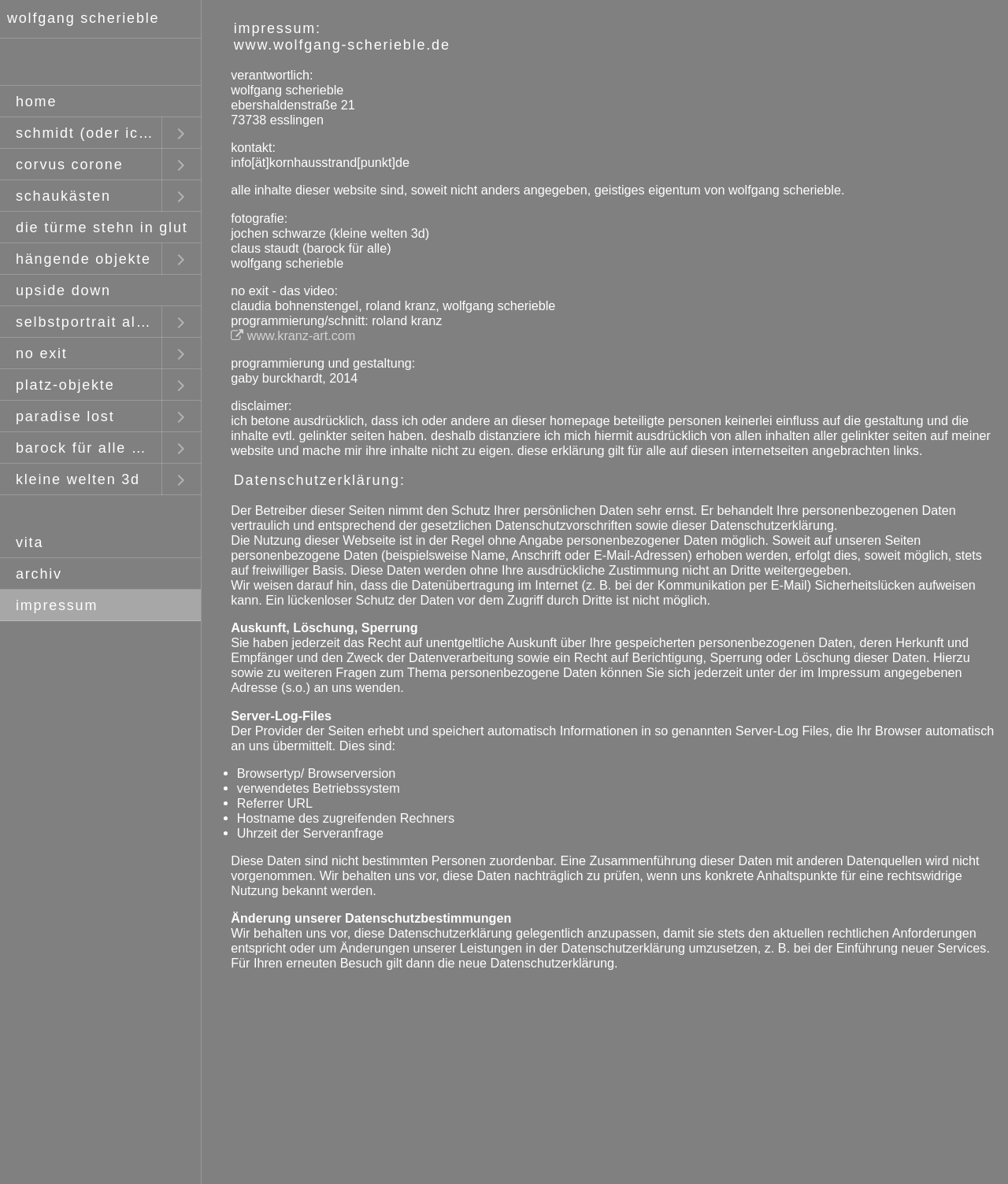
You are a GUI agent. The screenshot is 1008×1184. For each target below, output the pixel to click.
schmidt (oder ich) (85, 133)
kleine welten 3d (78, 479)
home (36, 101)
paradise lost (65, 416)
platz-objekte (65, 385)
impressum (57, 605)
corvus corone (69, 164)
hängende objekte (83, 259)
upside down (63, 290)
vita (29, 542)
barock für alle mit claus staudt (88, 448)
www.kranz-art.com (293, 335)
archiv (39, 574)
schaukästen (63, 196)
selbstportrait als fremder (88, 322)
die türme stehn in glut (102, 227)
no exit (42, 353)
